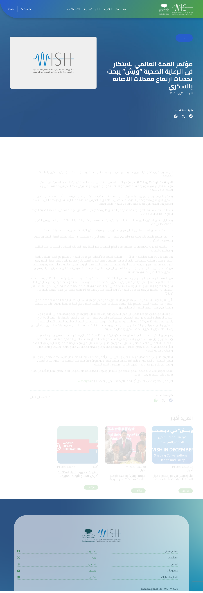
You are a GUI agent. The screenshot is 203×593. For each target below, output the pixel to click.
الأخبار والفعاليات (72, 9)
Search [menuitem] (26, 9)
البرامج (98, 9)
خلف (182, 38)
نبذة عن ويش (121, 9)
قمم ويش (87, 9)
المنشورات (108, 9)
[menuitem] (11, 9)
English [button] (11, 9)
